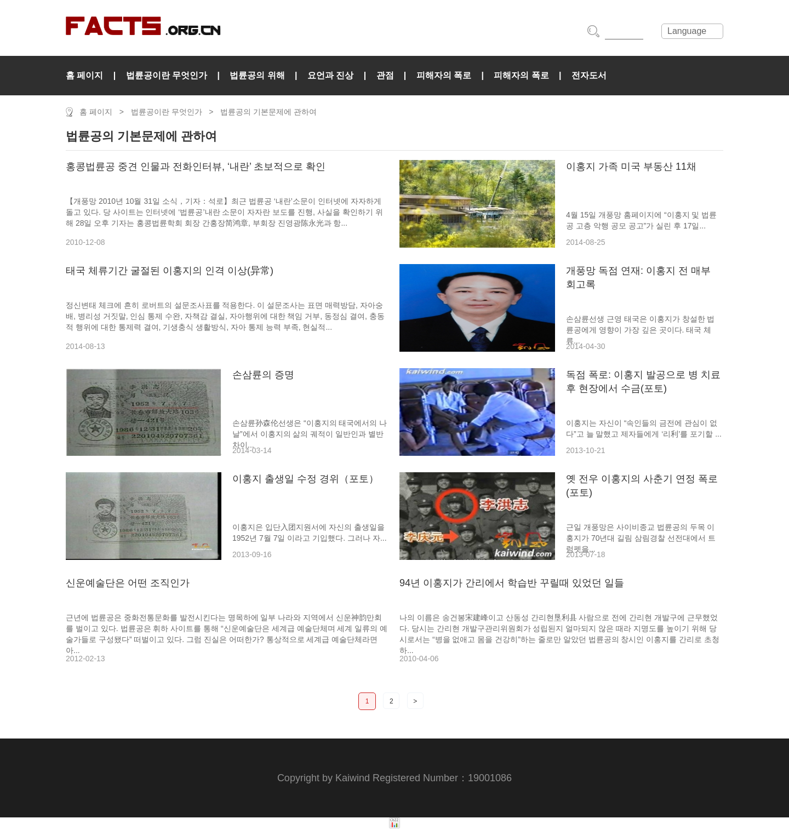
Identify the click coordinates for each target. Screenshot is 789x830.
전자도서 (589, 75)
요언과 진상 (330, 75)
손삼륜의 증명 (263, 374)
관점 (385, 75)
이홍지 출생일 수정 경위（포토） (305, 478)
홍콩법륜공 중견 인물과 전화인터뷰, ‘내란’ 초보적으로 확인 (195, 166)
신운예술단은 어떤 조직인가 (128, 582)
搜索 (593, 31)
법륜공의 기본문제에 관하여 (268, 111)
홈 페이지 (84, 75)
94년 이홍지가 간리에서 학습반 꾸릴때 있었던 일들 (511, 582)
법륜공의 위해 (257, 75)
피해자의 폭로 (443, 75)
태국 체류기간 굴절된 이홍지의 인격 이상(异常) (169, 270)
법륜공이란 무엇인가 (166, 75)
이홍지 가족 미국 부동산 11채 (631, 166)
